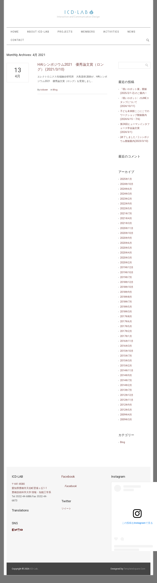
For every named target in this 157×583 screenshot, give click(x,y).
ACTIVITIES (111, 31)
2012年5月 (126, 409)
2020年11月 (126, 228)
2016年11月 (126, 341)
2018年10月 (126, 287)
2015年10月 (126, 350)
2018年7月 (126, 301)
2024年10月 (126, 184)
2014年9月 (126, 375)
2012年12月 (126, 395)
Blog (55, 89)
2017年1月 (126, 336)
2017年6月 (126, 321)
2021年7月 (126, 213)
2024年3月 (126, 193)
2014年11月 (126, 370)
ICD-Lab (34, 568)
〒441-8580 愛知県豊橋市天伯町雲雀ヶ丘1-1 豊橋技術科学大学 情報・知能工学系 (31, 488)
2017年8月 (126, 316)
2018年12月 (126, 282)
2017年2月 (126, 331)
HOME (15, 31)
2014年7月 (126, 380)
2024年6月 (126, 188)
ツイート (66, 508)
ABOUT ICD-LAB (38, 31)
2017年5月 (126, 326)
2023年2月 (126, 198)
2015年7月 (126, 355)
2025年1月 (126, 179)
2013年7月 (126, 390)
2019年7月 (126, 277)
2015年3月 (126, 360)
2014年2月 (126, 385)
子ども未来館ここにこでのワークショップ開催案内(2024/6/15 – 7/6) (134, 115)
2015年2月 (126, 365)
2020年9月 (126, 237)
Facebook (68, 476)
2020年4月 (126, 252)
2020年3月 (126, 257)
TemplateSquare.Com (134, 568)
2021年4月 (126, 218)
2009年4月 (126, 414)
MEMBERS (88, 31)
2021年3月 (126, 223)
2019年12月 (126, 267)
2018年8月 (126, 296)
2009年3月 (126, 419)
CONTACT (17, 40)
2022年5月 (126, 208)
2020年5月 (126, 247)
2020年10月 (126, 233)
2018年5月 (126, 306)
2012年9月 (126, 404)
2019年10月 (126, 272)
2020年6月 (126, 243)
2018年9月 (126, 292)
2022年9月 (126, 203)
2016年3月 (126, 345)
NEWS (132, 31)
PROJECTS (65, 31)
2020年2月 (126, 262)
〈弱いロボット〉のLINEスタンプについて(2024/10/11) (134, 102)
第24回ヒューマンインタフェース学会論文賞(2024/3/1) (135, 128)
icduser (44, 89)
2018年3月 (126, 311)
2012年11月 (126, 399)
